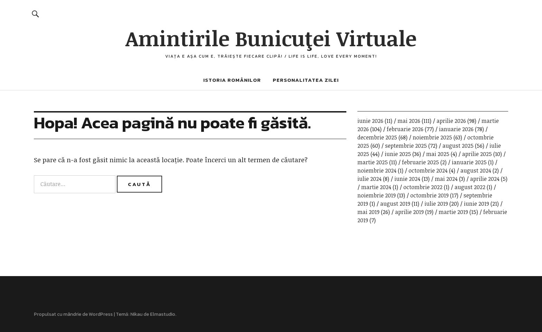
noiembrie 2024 (376, 170)
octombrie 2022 (422, 187)
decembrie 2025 (377, 137)
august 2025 (458, 145)
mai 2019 (368, 212)
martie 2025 (372, 162)
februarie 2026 (405, 129)
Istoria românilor (232, 80)
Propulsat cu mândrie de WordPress (73, 314)
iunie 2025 (398, 154)
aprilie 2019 (409, 212)
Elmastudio (162, 314)
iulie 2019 (436, 203)
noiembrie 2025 (432, 137)
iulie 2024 (369, 179)
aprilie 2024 (484, 179)
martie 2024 (376, 187)
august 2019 (395, 203)
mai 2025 (437, 154)
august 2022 (470, 187)
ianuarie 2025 (469, 162)
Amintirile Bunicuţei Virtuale (271, 38)
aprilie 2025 (477, 154)
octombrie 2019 (429, 195)
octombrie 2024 (428, 170)
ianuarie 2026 (456, 129)
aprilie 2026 (451, 121)
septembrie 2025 (406, 145)
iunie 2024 (407, 179)
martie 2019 (453, 212)
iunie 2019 (476, 203)
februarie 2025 (420, 162)
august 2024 (475, 170)
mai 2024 (446, 179)
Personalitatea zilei (306, 80)
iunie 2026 (370, 121)
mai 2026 (409, 121)
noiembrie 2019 (376, 195)
